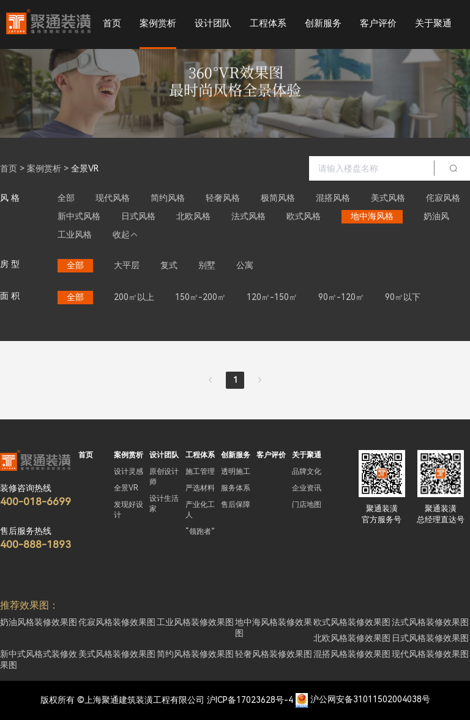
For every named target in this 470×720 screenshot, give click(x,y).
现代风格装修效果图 (430, 654)
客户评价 (378, 23)
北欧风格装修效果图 (351, 638)
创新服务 (323, 23)
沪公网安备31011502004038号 (370, 700)
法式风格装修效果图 (430, 622)
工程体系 (268, 23)
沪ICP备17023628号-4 (250, 700)
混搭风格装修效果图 (351, 654)
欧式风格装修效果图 (351, 622)
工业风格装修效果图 (195, 622)
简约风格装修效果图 (195, 654)
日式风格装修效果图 (430, 638)
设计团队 (213, 23)
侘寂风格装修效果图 (116, 622)
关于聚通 (433, 23)
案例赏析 (158, 23)
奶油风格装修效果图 (38, 622)
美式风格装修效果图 (116, 654)
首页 (112, 23)
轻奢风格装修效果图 (273, 654)
